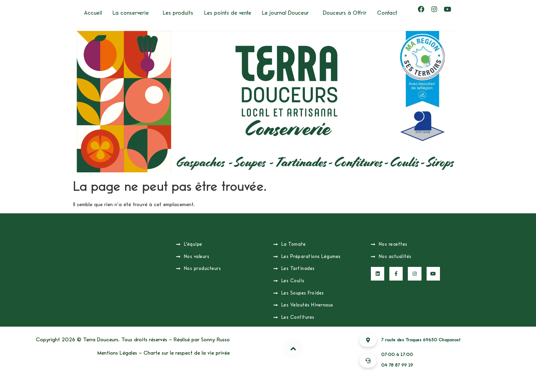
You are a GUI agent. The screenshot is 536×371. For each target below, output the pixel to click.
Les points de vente (227, 13)
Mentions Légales (117, 353)
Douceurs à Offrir (344, 13)
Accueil (93, 13)
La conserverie (130, 13)
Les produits (178, 13)
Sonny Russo (215, 339)
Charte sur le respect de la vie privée (187, 353)
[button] (132, 12)
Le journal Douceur (285, 13)
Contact (387, 13)
